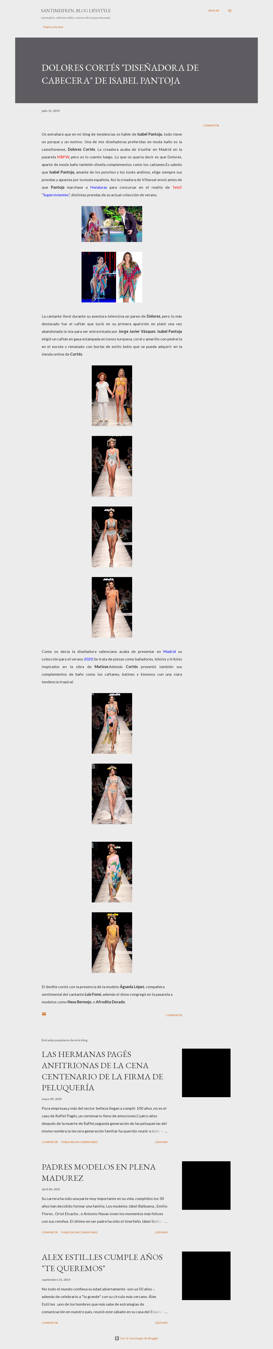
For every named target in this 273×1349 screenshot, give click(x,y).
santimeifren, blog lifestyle (76, 10)
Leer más (161, 1142)
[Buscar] (214, 10)
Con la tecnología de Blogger (136, 1338)
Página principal (53, 26)
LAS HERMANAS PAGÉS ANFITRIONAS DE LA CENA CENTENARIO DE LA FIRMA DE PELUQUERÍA (102, 1071)
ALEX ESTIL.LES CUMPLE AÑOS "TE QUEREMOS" (102, 1263)
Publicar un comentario (79, 1142)
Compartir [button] (211, 125)
